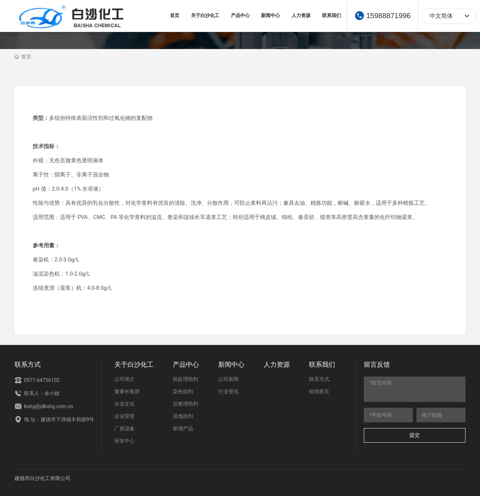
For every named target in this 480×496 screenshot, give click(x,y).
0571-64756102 (37, 380)
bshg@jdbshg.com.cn (44, 406)
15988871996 (388, 16)
